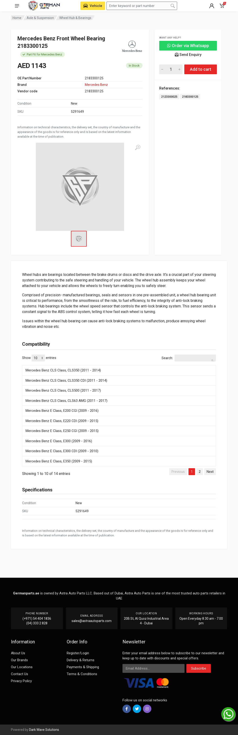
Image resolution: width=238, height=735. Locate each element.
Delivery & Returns (80, 660)
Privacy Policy (21, 681)
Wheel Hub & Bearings (75, 18)
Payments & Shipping (83, 667)
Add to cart (200, 69)
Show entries (39, 358)
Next (210, 472)
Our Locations (22, 667)
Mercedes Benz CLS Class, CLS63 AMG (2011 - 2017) (66, 401)
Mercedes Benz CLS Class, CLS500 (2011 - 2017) (63, 390)
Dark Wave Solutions (44, 730)
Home (17, 18)
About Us (18, 653)
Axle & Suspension (40, 18)
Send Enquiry (188, 54)
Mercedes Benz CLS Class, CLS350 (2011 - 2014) (63, 370)
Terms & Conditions (82, 674)
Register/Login (78, 653)
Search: (189, 358)
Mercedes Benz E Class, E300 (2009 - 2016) (59, 441)
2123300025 (169, 96)
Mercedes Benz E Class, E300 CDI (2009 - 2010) (62, 451)
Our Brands (19, 660)
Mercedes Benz (96, 85)
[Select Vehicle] (92, 6)
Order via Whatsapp (188, 45)
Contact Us (19, 674)
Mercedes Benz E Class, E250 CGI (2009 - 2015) (62, 431)
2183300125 (190, 96)
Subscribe (198, 668)
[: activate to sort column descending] (119, 364)
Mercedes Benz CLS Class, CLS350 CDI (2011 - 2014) (66, 380)
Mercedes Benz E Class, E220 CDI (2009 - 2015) (62, 421)
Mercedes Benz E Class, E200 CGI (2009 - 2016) (62, 411)
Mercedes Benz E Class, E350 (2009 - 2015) (59, 461)
